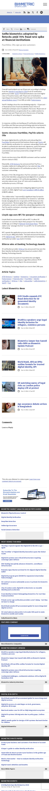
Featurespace (36, 100)
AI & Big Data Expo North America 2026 (24, 786)
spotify (41, 12)
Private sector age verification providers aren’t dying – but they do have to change (24, 601)
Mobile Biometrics (40, 53)
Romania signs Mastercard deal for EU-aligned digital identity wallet (23, 571)
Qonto (40, 142)
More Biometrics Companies (11, 644)
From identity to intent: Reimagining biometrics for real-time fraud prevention (23, 595)
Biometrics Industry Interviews (12, 682)
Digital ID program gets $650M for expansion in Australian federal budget (22, 577)
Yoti (17, 239)
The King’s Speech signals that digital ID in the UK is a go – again (22, 547)
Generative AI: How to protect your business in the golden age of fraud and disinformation (23, 754)
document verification (38, 277)
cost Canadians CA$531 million (33, 190)
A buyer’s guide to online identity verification (17, 749)
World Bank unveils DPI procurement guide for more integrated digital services (24, 607)
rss (24, 12)
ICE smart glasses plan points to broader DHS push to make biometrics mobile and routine (23, 613)
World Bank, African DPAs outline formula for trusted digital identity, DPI (31, 364)
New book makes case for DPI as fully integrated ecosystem (23, 710)
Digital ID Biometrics (8, 726)
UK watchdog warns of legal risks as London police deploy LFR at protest (31, 385)
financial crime (18, 279)
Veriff (17, 94)
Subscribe (18, 12)
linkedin (29, 12)
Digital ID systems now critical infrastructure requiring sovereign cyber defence (21, 559)
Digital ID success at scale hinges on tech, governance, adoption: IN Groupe (21, 705)
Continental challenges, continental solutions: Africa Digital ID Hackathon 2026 (23, 677)
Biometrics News (17, 53)
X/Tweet (16, 29)
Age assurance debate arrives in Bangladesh (32, 405)
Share (8, 29)
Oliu (38, 166)
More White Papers (8, 769)
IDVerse (21, 249)
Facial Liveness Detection (10, 530)
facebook (37, 12)
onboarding (28, 281)
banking (16, 277)
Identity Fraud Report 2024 (18, 91)
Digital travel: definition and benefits (14, 765)
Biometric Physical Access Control (13, 513)
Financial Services (28, 53)
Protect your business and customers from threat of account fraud (23, 743)
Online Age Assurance (9, 526)
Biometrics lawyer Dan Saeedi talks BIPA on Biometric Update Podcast (32, 343)
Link (25, 29)
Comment (33, 29)
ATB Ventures (15, 164)
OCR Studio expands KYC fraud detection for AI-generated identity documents (30, 300)
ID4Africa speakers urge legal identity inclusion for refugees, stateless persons (32, 322)
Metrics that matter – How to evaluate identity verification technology (22, 760)
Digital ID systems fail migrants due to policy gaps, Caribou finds (22, 715)
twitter (33, 12)
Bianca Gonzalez (23, 50)
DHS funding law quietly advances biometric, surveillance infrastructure (21, 565)
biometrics (24, 277)
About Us (9, 12)
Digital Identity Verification (11, 517)
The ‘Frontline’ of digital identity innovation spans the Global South (23, 553)
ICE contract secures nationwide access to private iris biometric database (24, 583)
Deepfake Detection (8, 521)
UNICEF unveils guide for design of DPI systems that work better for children (24, 721)
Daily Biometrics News (9, 618)
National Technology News (28, 224)
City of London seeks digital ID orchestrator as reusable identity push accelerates (21, 589)
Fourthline (5, 142)
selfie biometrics (40, 281)
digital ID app (10, 237)
